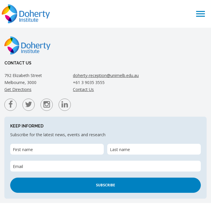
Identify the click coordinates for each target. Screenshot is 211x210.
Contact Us (83, 89)
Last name (120, 149)
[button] (200, 13)
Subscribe (105, 185)
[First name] (57, 149)
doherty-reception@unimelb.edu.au (106, 75)
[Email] (105, 166)
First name (23, 149)
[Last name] (154, 149)
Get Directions (17, 89)
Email (18, 166)
